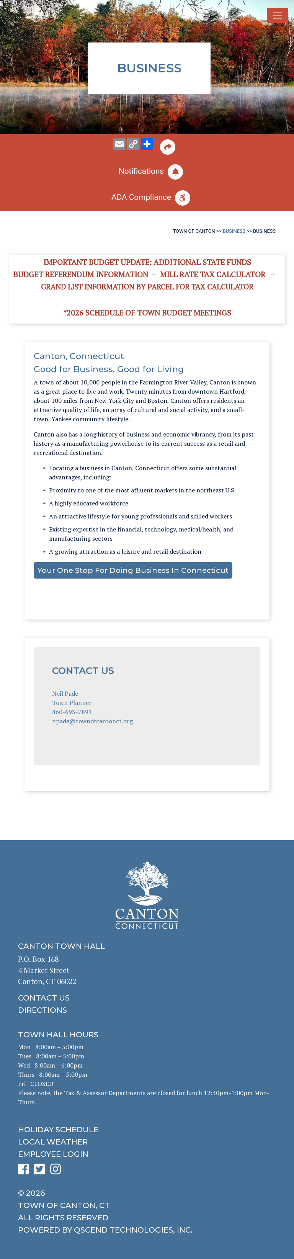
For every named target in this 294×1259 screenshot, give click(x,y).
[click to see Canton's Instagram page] (57, 1171)
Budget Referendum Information (80, 274)
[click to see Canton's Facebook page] (25, 1171)
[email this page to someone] (119, 144)
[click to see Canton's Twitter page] (41, 1171)
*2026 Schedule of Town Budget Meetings (147, 312)
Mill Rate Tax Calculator (212, 274)
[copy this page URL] (133, 144)
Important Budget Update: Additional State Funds (147, 262)
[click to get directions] (147, 1010)
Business (233, 231)
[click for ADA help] (147, 198)
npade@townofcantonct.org (92, 721)
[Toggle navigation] (277, 15)
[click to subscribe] (147, 172)
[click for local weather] (147, 1141)
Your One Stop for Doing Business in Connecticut (133, 570)
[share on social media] (147, 144)
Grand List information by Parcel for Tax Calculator (147, 286)
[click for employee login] (147, 1154)
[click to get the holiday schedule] (147, 1129)
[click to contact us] (147, 997)
